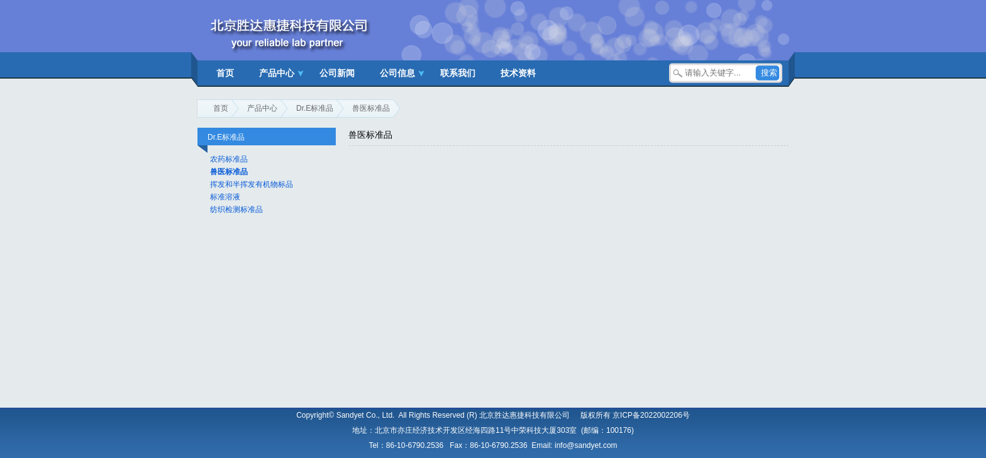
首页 (225, 73)
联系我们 (457, 73)
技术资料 (518, 73)
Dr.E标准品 (314, 108)
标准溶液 (225, 197)
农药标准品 (229, 159)
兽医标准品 (371, 108)
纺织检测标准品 (236, 209)
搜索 (769, 72)
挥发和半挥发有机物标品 (251, 184)
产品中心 (276, 73)
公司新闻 (337, 73)
